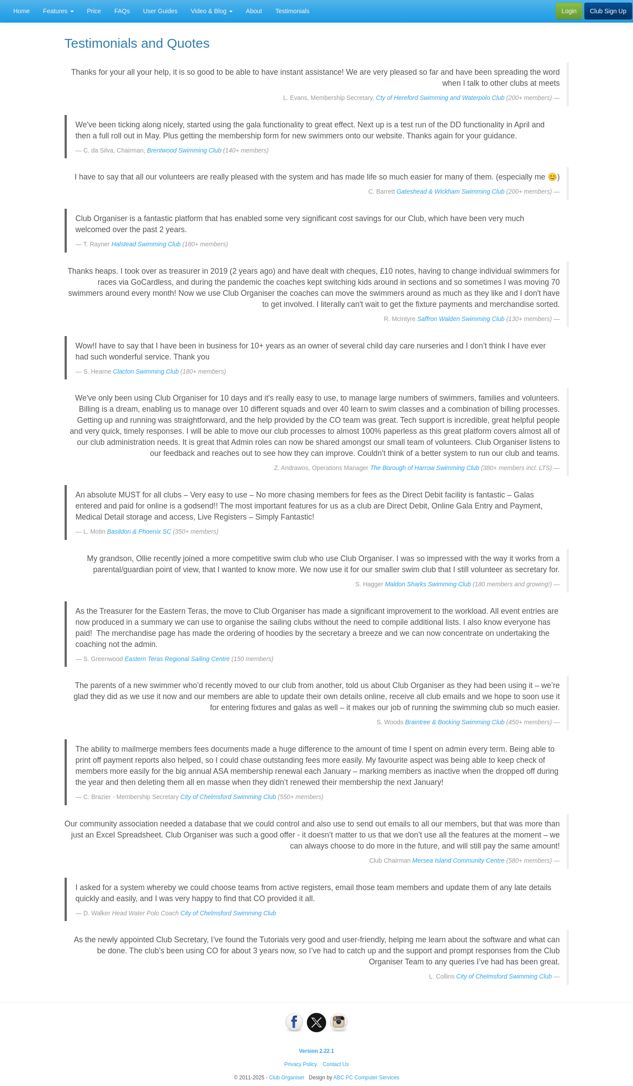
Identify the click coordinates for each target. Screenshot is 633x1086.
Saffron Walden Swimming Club (460, 318)
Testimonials (292, 11)
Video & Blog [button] (212, 11)
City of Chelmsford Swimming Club (228, 796)
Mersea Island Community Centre (458, 860)
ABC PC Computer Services (366, 1078)
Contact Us (336, 1064)
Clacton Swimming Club (146, 371)
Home (21, 11)
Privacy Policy (300, 1064)
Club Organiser (286, 1078)
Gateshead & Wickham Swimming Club (450, 191)
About (254, 11)
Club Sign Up (608, 11)
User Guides (160, 11)
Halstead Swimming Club (145, 244)
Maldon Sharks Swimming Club (428, 584)
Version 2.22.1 (316, 1051)
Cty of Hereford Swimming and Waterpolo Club (440, 97)
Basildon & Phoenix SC (139, 531)
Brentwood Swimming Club (184, 150)
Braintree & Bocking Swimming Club (455, 722)
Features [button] (58, 11)
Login (568, 11)
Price (94, 11)
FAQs (122, 11)
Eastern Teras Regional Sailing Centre (177, 658)
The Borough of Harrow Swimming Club (425, 467)
